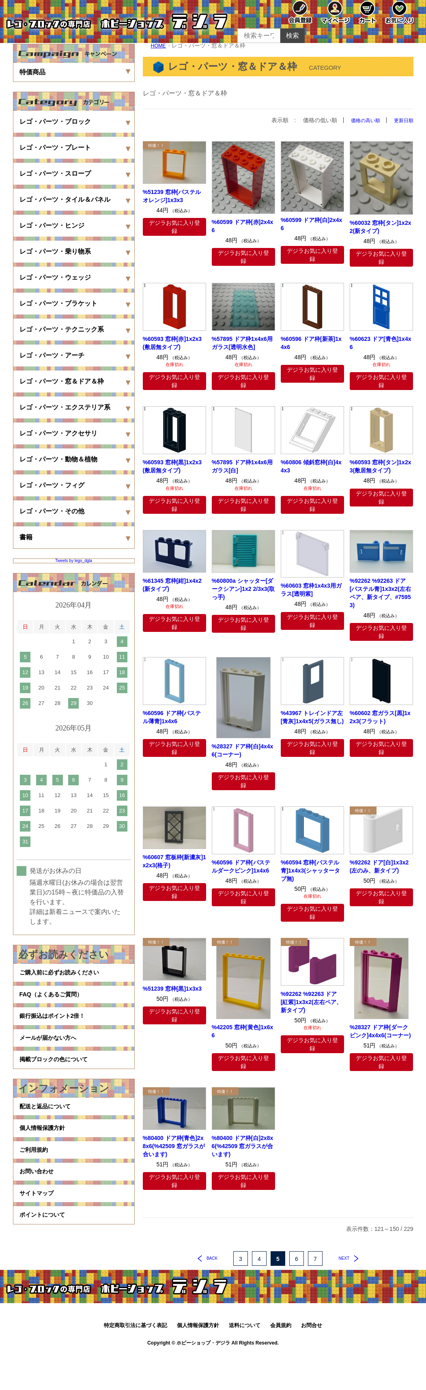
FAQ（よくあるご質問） (55, 1000)
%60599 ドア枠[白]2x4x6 (311, 224)
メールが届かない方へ (51, 1052)
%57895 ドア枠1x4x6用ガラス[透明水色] (242, 343)
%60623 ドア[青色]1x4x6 (380, 343)
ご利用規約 (35, 1181)
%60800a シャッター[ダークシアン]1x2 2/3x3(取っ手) (243, 588)
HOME (159, 45)
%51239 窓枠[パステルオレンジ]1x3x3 (172, 196)
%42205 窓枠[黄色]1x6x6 (242, 1031)
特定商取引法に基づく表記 (135, 1361)
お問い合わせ (38, 1207)
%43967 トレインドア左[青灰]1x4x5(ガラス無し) (312, 716)
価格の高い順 (360, 120)
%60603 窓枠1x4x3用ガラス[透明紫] (311, 589)
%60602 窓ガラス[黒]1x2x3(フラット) (380, 716)
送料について (244, 1361)
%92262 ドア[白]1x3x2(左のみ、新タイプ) (379, 866)
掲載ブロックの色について (58, 1078)
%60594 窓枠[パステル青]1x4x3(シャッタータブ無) (310, 870)
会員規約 (280, 1361)
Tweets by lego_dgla (73, 560)
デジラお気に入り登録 (174, 227)
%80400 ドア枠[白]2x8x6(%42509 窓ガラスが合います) (242, 1146)
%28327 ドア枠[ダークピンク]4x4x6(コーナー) (380, 1031)
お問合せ (311, 1361)
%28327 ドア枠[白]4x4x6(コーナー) (242, 750)
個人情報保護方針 (45, 1155)
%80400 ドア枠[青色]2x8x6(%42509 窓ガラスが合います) (174, 1146)
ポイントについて (45, 1259)
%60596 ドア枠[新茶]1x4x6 (311, 343)
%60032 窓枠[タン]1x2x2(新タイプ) (380, 227)
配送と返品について (48, 1129)
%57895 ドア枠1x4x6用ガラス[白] (242, 466)
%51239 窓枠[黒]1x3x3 (172, 988)
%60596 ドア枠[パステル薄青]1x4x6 (172, 716)
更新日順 (402, 120)
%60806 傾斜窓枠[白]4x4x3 (311, 466)
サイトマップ (38, 1233)
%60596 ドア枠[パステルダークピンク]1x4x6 (241, 866)
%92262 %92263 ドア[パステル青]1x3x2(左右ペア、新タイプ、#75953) (380, 592)
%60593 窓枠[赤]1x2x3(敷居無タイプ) (172, 343)
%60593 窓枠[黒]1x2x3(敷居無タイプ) (172, 466)
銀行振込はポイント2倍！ (57, 1026)
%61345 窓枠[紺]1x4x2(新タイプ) (172, 584)
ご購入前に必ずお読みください (64, 974)
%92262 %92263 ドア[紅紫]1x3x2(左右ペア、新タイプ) (311, 1001)
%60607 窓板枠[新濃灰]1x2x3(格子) (174, 860)
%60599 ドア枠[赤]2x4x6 (242, 225)
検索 (292, 35)
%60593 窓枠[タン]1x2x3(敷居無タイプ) (380, 466)
